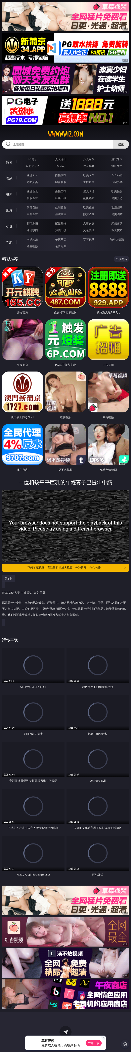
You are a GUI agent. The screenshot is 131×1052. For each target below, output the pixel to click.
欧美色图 (88, 207)
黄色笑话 (88, 230)
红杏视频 (32, 246)
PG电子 (32, 159)
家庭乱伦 (60, 223)
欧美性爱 (117, 191)
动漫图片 (117, 207)
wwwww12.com (65, 134)
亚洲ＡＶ (32, 175)
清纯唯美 (60, 214)
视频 (9, 178)
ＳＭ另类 (117, 182)
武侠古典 (117, 223)
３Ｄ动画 (117, 175)
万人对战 (88, 159)
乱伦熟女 (88, 198)
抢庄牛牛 (117, 166)
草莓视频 (88, 239)
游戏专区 (117, 159)
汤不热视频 (117, 239)
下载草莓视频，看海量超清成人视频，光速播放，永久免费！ (77, 567)
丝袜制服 (60, 182)
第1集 (8, 578)
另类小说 (60, 230)
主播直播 (88, 182)
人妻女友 (88, 223)
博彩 (9, 162)
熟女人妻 (32, 182)
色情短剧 (60, 246)
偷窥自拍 (32, 207)
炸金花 (60, 166)
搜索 (121, 144)
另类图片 (117, 214)
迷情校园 (32, 230)
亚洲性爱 (32, 191)
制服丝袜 (32, 198)
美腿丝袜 (32, 214)
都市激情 (32, 223)
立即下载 (93, 1043)
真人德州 (60, 159)
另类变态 (117, 198)
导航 (9, 242)
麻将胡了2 (32, 166)
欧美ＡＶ (88, 175)
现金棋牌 (88, 166)
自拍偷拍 (60, 175)
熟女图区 (88, 214)
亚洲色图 (60, 207)
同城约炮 (32, 239)
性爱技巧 (117, 230)
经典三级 (60, 198)
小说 (9, 226)
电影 (9, 194)
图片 (9, 210)
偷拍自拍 (60, 191)
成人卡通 (88, 191)
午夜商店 (60, 239)
